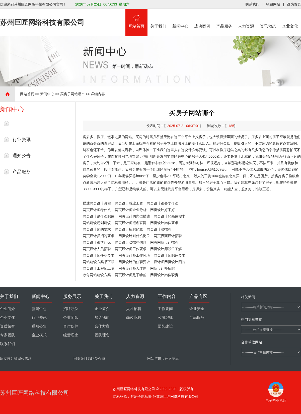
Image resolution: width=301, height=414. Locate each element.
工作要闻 (165, 309)
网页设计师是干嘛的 (130, 275)
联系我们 (252, 4)
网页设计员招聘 (159, 229)
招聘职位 (70, 309)
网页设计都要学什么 (162, 203)
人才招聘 (133, 309)
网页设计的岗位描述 (134, 216)
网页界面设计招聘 (168, 236)
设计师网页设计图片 (169, 262)
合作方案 (102, 326)
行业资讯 (22, 139)
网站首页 (136, 18)
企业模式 (39, 335)
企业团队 (70, 318)
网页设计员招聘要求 (98, 236)
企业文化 (290, 18)
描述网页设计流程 (97, 203)
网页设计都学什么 (97, 242)
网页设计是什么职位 (98, 216)
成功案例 (202, 18)
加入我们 (102, 318)
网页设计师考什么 (97, 210)
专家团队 (7, 335)
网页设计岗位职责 (164, 275)
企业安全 (196, 309)
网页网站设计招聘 (164, 242)
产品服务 (224, 18)
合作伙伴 (70, 326)
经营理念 (70, 335)
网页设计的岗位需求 (169, 216)
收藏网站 (273, 4)
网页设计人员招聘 (97, 249)
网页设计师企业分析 (130, 210)
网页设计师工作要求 (130, 249)
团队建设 (165, 326)
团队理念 (102, 335)
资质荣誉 (7, 326)
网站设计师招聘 (162, 268)
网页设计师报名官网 (130, 223)
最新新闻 (22, 123)
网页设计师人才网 (132, 268)
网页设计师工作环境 (134, 255)
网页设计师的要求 (97, 229)
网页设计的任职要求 (134, 262)
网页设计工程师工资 (98, 268)
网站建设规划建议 (97, 223)
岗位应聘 (133, 318)
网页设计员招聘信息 (130, 242)
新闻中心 (180, 18)
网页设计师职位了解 (166, 249)
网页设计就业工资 (129, 203)
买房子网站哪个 (72, 94)
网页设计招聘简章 (129, 229)
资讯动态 (268, 18)
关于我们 (158, 18)
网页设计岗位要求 (164, 223)
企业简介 (7, 309)
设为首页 (294, 4)
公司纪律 (165, 318)
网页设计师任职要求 (98, 255)
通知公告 (22, 155)
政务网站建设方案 (97, 275)
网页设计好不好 (162, 210)
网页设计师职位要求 (169, 255)
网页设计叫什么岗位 (134, 236)
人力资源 (246, 18)
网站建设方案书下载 (98, 262)
